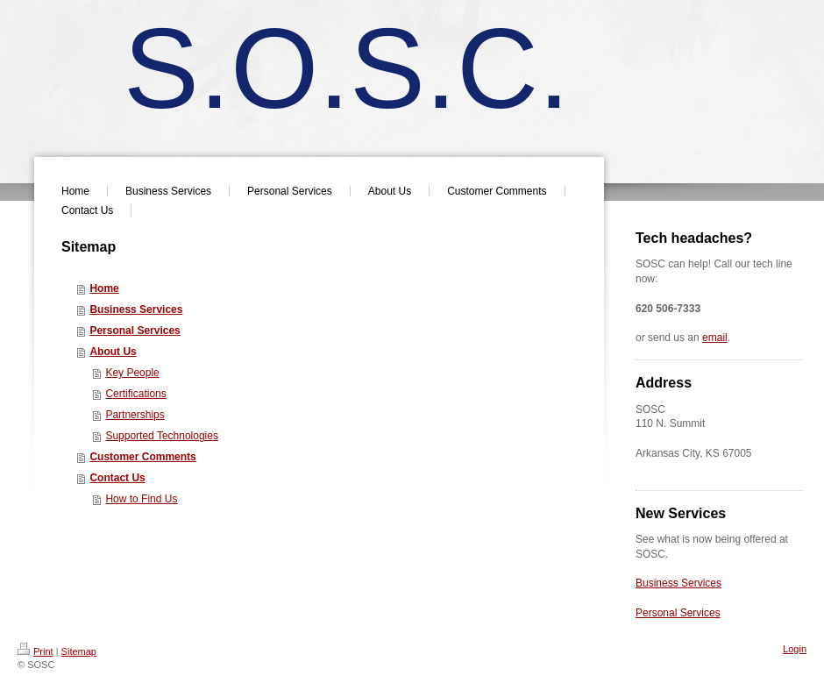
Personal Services (134, 330)
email (715, 337)
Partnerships (134, 415)
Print (35, 651)
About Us (112, 351)
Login (794, 649)
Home (103, 288)
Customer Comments (142, 457)
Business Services (135, 309)
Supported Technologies (161, 436)
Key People (132, 372)
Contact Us (117, 478)
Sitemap (78, 651)
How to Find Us (141, 499)
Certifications (135, 394)
